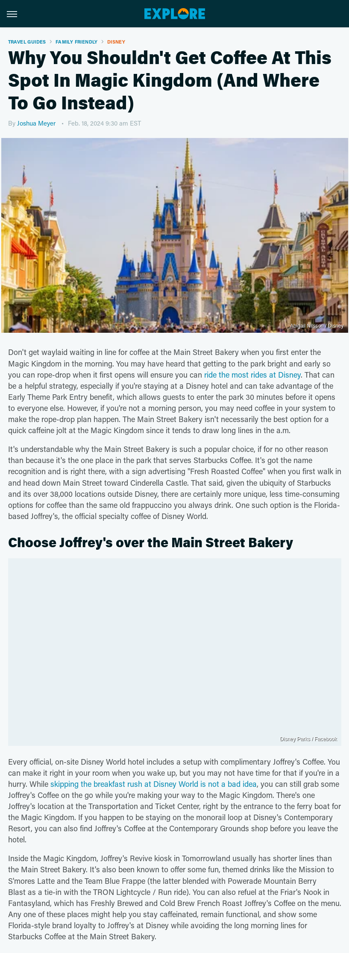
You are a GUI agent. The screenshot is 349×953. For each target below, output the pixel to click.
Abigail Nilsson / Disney (316, 325)
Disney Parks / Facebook (308, 739)
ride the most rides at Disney (252, 374)
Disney (116, 41)
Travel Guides (27, 41)
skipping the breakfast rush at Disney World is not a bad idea (153, 784)
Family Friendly (77, 41)
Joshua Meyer (36, 123)
